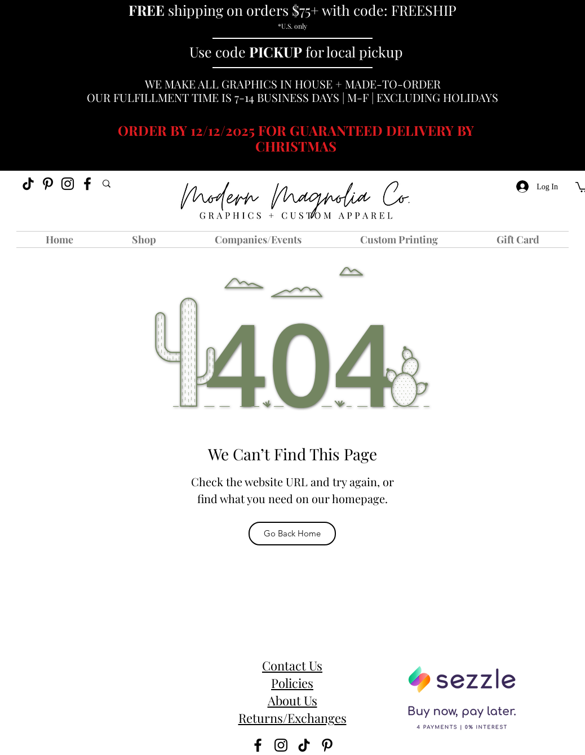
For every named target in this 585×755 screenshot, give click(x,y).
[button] (144, 239)
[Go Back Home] (292, 533)
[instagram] (67, 183)
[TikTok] (28, 183)
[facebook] (87, 183)
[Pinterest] (47, 183)
